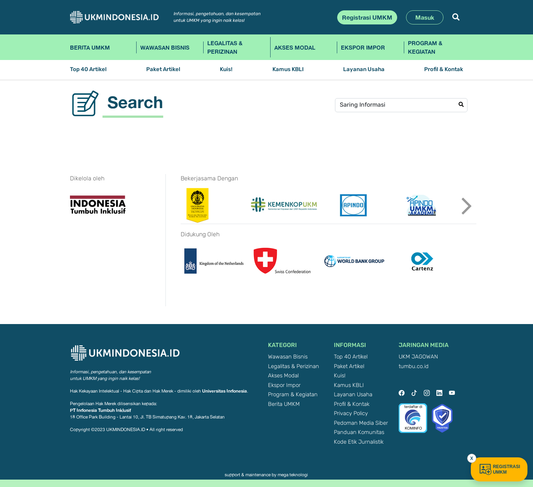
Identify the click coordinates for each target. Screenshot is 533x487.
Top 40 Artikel (88, 69)
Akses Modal (294, 47)
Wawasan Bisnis (165, 47)
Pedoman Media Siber (361, 423)
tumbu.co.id (414, 366)
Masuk (424, 17)
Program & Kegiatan (425, 47)
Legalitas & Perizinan (224, 47)
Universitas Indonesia (224, 391)
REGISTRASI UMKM (499, 469)
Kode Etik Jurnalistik (358, 442)
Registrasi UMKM (367, 17)
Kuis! (226, 69)
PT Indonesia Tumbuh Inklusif (100, 410)
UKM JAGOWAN (418, 357)
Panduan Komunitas (359, 432)
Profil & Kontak (443, 69)
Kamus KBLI (288, 69)
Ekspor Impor (363, 47)
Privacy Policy (351, 413)
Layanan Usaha (364, 69)
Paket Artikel (163, 69)
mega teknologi (293, 474)
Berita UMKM (90, 47)
